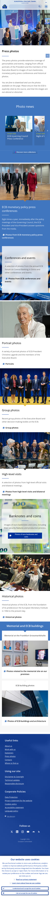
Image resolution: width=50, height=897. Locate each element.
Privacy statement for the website (18, 800)
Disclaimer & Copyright (14, 777)
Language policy (11, 811)
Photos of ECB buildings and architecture (26, 721)
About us (8, 746)
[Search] (24, 6)
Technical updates (12, 780)
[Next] (47, 130)
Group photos (11, 427)
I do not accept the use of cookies (26, 893)
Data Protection (11, 797)
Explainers (9, 753)
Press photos (10, 756)
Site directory (11, 816)
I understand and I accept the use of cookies (26, 888)
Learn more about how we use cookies (26, 883)
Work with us (10, 749)
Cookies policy (11, 804)
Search (39, 6)
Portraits (9, 364)
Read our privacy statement (26, 879)
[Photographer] (48, 43)
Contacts (8, 760)
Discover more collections (25, 152)
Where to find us (11, 763)
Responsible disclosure (14, 783)
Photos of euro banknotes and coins (26, 535)
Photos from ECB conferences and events (22, 280)
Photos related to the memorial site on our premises (27, 672)
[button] (46, 2)
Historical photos (13, 617)
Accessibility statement (14, 807)
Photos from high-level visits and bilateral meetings (23, 493)
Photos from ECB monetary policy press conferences (22, 236)
